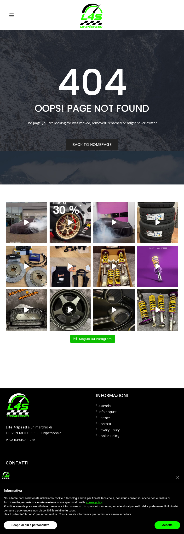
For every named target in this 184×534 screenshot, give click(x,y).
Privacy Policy (109, 429)
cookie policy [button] (94, 502)
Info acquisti (107, 411)
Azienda (104, 405)
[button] (178, 477)
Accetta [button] (167, 525)
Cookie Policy (108, 435)
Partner (104, 417)
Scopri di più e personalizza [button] (30, 525)
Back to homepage (92, 144)
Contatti (104, 423)
